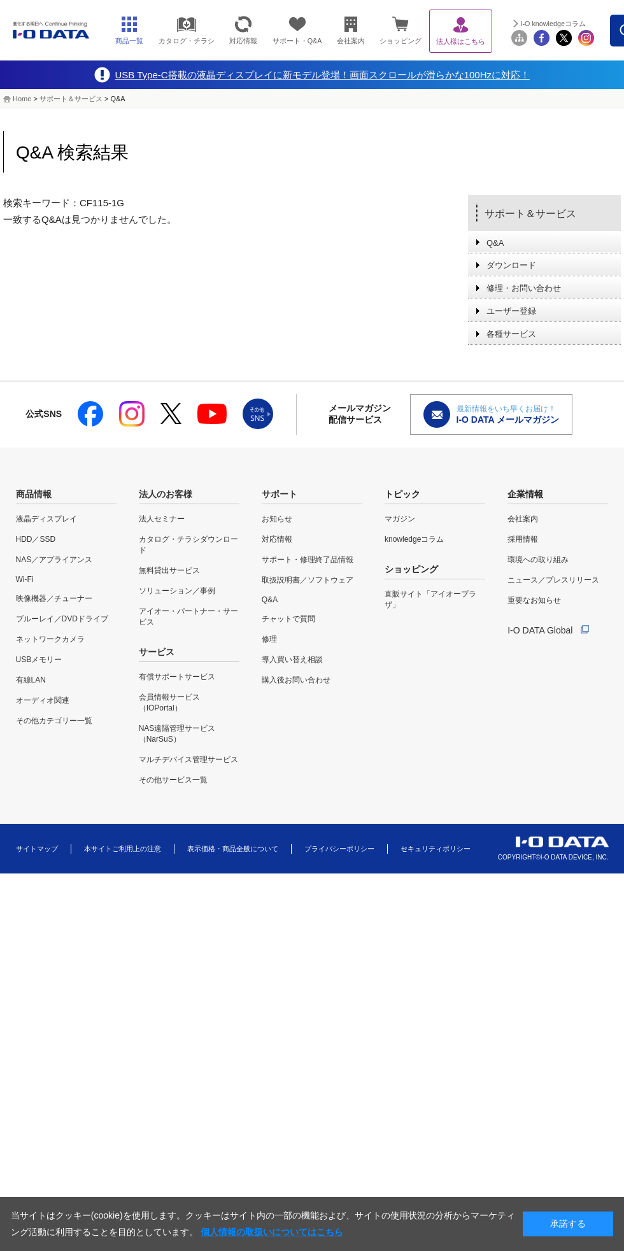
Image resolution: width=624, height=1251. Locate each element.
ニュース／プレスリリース (553, 580)
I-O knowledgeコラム (553, 23)
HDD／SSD (36, 539)
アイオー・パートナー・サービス (188, 616)
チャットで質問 (288, 618)
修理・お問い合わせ (523, 288)
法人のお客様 (165, 494)
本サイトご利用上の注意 (122, 848)
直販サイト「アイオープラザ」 (430, 599)
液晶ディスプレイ (46, 518)
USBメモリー (39, 659)
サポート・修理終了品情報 (307, 559)
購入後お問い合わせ (296, 679)
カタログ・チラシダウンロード (188, 545)
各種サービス (511, 334)
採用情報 (522, 539)
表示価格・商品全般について (232, 848)
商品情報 (34, 494)
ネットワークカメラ (50, 639)
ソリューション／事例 (177, 590)
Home (22, 98)
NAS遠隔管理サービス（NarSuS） (177, 734)
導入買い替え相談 (292, 659)
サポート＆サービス (71, 98)
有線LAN (31, 679)
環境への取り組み (538, 559)
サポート (279, 494)
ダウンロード (511, 265)
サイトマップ (37, 848)
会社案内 (522, 518)
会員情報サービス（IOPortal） (169, 702)
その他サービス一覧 (173, 779)
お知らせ (277, 518)
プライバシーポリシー (339, 848)
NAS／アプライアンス (54, 559)
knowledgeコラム (414, 539)
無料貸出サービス (169, 570)
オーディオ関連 (42, 700)
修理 (269, 639)
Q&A (495, 243)
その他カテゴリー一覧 (54, 720)
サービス (156, 652)
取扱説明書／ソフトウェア (307, 580)
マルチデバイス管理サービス (188, 759)
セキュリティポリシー (436, 848)
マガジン (400, 518)
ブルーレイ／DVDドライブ (62, 618)
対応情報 (277, 539)
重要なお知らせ (534, 600)
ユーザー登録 (511, 311)
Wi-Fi (25, 579)
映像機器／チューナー (54, 598)
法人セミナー (162, 518)
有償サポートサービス (177, 676)
